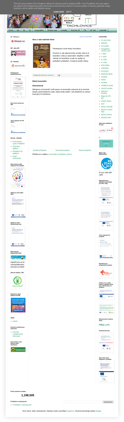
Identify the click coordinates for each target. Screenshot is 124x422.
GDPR (15, 321)
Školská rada (52, 30)
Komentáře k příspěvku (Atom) (60, 154)
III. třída (104, 59)
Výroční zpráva (106, 88)
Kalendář (103, 30)
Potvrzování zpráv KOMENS (19, 143)
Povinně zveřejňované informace (18, 334)
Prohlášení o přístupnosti (22, 405)
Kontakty (64, 30)
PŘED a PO (104, 325)
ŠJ (30, 30)
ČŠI (84, 30)
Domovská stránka (63, 150)
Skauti (103, 80)
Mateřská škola (106, 74)
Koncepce (105, 71)
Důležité (104, 43)
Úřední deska (106, 101)
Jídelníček (105, 68)
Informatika (105, 65)
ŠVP (103, 104)
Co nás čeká (106, 40)
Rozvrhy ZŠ (75, 30)
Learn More (58, 12)
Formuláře (105, 46)
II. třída (103, 57)
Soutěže (104, 82)
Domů (11, 30)
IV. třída (104, 62)
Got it (68, 12)
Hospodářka (39, 30)
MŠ (18, 30)
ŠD (24, 30)
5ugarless (70, 411)
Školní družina (106, 115)
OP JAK (93, 30)
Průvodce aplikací (16, 147)
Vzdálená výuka (107, 85)
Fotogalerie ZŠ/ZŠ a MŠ (105, 50)
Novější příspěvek (39, 150)
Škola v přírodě (106, 107)
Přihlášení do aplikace (18, 152)
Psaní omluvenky (17, 157)
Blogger (98, 411)
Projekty (104, 77)
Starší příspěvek (85, 150)
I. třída (103, 54)
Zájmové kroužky (104, 92)
